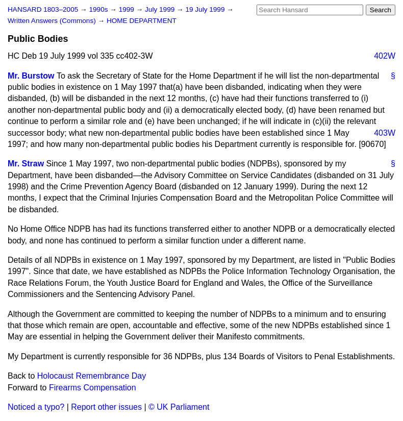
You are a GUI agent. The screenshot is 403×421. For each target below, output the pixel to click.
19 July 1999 (205, 9)
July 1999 (161, 9)
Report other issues (106, 407)
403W (384, 133)
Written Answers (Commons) (53, 20)
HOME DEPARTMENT (142, 20)
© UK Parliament (178, 407)
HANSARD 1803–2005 (43, 9)
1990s (99, 9)
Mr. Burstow (31, 75)
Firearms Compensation (92, 387)
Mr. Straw (26, 163)
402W (384, 56)
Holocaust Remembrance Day (91, 376)
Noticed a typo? (36, 407)
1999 (127, 9)
